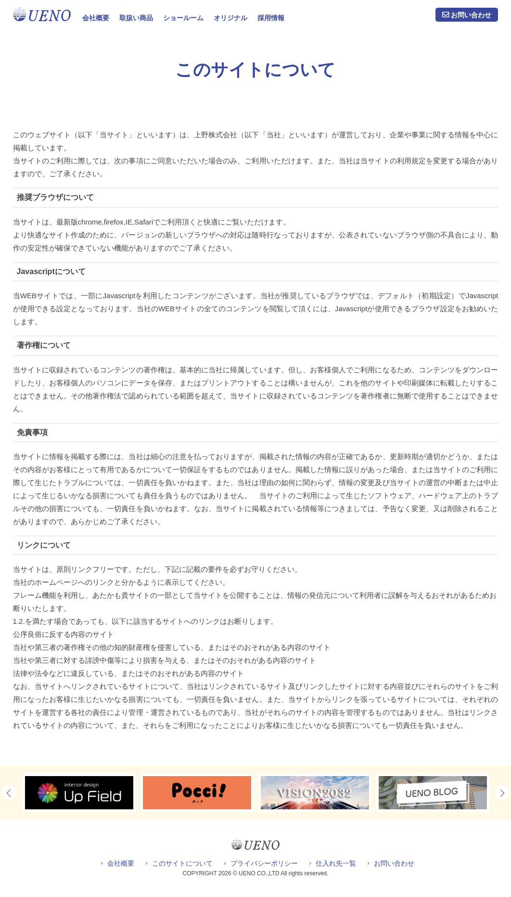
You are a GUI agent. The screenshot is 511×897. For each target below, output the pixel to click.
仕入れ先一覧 (336, 863)
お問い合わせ (471, 15)
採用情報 (270, 18)
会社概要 (95, 18)
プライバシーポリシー (264, 863)
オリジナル (230, 18)
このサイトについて (182, 863)
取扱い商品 (136, 18)
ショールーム (183, 18)
